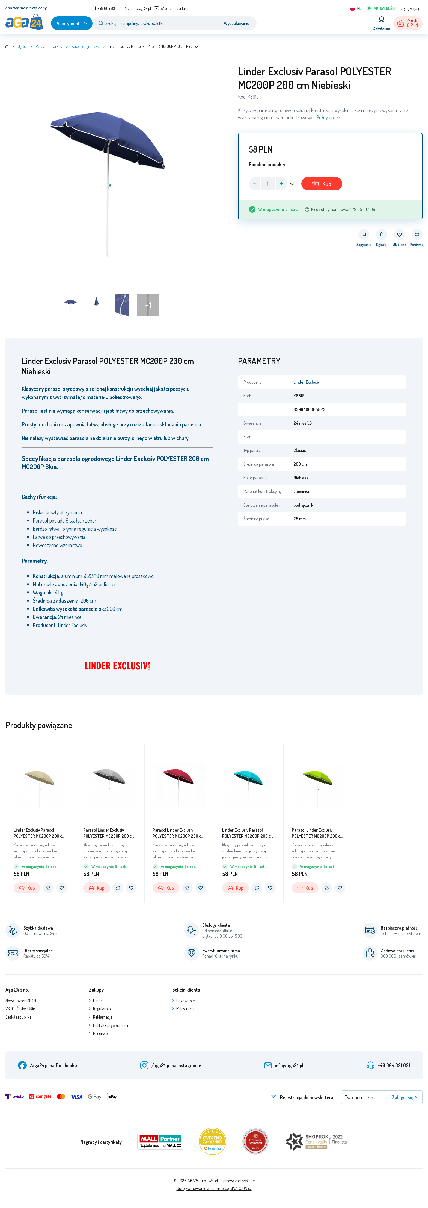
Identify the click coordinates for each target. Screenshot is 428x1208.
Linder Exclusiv (306, 382)
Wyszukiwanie (236, 23)
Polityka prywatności (110, 1025)
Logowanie (185, 1000)
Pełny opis (326, 117)
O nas (97, 1000)
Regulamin (102, 1008)
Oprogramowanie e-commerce (203, 1188)
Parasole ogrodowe (85, 46)
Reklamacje (102, 1017)
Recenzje (100, 1033)
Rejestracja (185, 1008)
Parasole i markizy (49, 46)
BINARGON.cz (241, 1188)
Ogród (22, 46)
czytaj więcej (410, 8)
